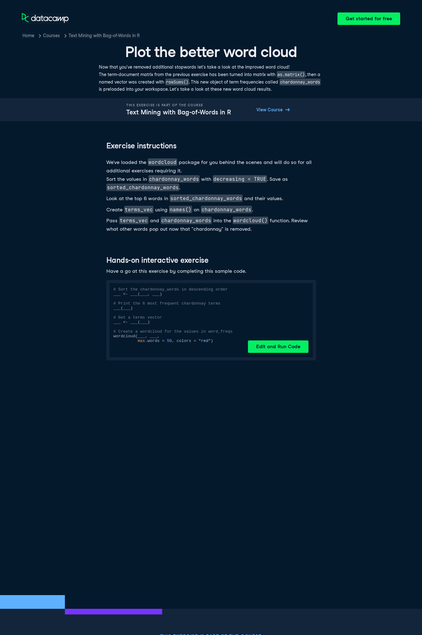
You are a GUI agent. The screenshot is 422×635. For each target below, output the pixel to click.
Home (28, 35)
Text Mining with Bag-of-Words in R (104, 35)
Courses (51, 35)
